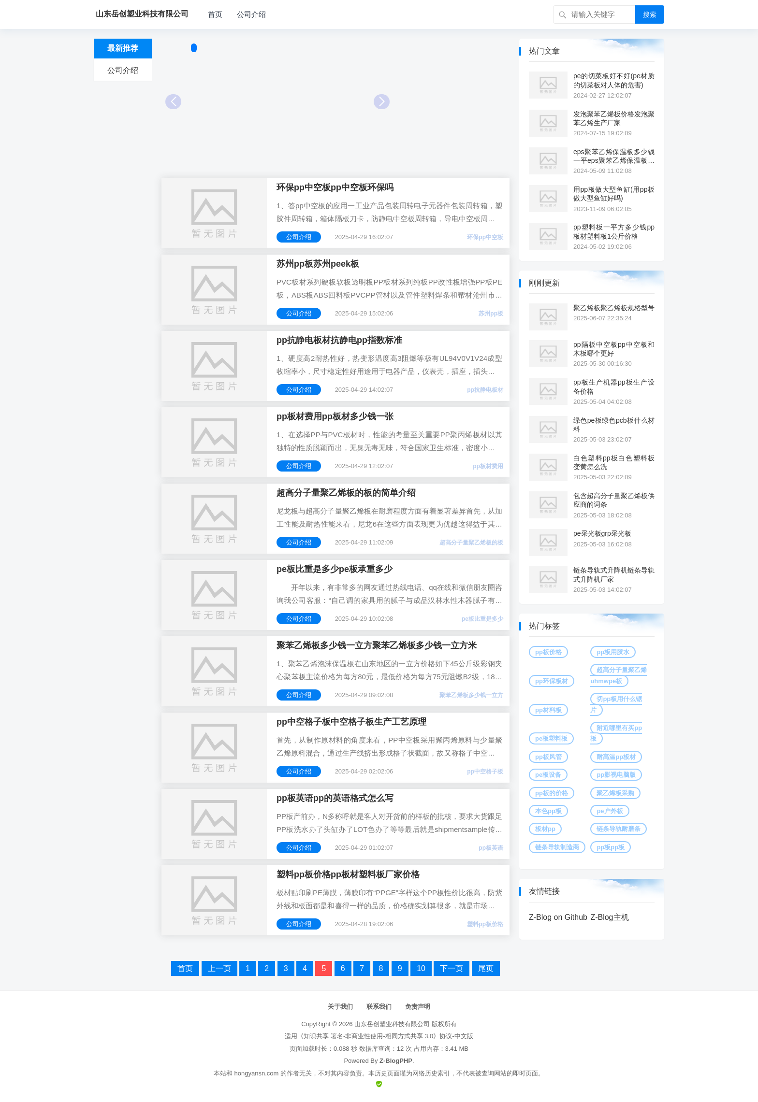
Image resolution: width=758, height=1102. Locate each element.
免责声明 (417, 1006)
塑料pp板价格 (485, 924)
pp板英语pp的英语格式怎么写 (335, 798)
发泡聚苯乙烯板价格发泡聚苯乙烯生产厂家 (614, 118)
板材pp (545, 828)
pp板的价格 (551, 793)
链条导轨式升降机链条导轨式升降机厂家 (614, 574)
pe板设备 (548, 774)
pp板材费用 (488, 466)
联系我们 (379, 1006)
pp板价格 (548, 652)
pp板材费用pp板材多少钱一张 (335, 416)
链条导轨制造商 (557, 847)
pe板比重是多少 (482, 618)
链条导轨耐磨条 (619, 828)
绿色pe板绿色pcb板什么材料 (614, 424)
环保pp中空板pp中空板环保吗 (335, 187)
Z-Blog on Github (558, 917)
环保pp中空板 (485, 237)
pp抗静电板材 (485, 389)
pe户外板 (610, 811)
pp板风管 (548, 756)
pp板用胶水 (613, 652)
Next (382, 101)
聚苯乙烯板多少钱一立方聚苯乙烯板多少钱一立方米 (377, 645)
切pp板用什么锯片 (616, 704)
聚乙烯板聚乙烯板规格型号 (614, 308)
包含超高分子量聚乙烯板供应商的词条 (614, 500)
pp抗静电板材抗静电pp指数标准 (339, 340)
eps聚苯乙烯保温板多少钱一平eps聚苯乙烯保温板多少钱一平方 (614, 156)
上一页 (219, 968)
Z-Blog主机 (609, 917)
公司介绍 (251, 14)
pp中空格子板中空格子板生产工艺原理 (351, 722)
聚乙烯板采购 (615, 793)
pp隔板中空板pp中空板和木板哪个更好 (614, 349)
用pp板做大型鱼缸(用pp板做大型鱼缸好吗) (614, 194)
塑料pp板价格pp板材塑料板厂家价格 (348, 874)
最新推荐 (122, 48)
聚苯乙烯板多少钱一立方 (471, 695)
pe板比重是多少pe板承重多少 (335, 569)
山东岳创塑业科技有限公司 (392, 1024)
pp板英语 (491, 847)
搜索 (649, 14)
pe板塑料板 (551, 738)
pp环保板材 (551, 681)
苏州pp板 (491, 313)
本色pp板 (548, 811)
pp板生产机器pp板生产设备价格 (614, 386)
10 (421, 968)
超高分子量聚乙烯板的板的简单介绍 (346, 493)
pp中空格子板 (485, 771)
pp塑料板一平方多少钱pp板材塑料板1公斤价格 (614, 231)
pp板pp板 (611, 847)
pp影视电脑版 (616, 774)
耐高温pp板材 (616, 756)
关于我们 (340, 1006)
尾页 (486, 968)
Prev (173, 101)
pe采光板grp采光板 (602, 533)
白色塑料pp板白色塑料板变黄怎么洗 (614, 462)
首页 (215, 14)
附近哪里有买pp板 (616, 733)
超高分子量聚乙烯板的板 (471, 542)
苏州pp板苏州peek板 (318, 264)
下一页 (451, 968)
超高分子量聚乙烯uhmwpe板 (618, 675)
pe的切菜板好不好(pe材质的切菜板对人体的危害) (614, 80)
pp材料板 (548, 710)
